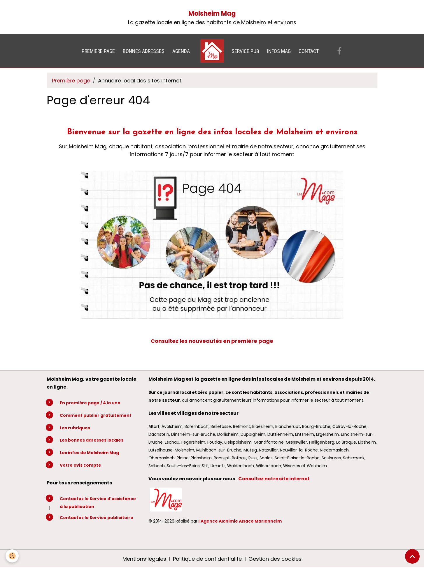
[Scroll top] (412, 556)
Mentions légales (144, 558)
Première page (71, 80)
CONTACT (309, 51)
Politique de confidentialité (207, 558)
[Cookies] (12, 555)
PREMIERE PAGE (98, 51)
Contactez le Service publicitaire (96, 518)
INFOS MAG (279, 51)
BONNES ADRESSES (143, 51)
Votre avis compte (80, 465)
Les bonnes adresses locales (91, 440)
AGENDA (181, 51)
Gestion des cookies (275, 558)
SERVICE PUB (245, 51)
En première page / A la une (90, 403)
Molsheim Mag (212, 13)
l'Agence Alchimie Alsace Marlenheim (240, 521)
